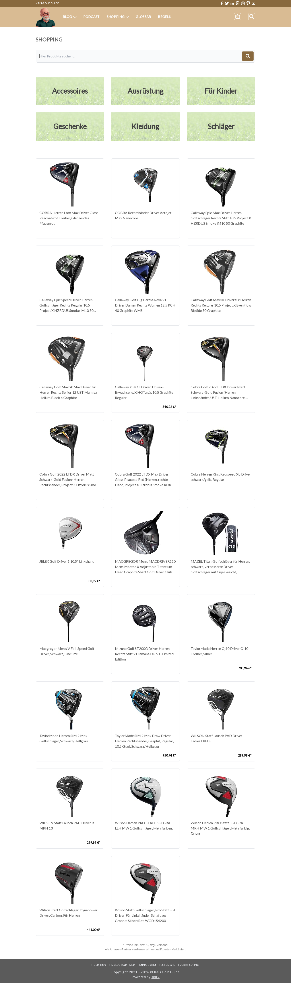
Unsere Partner (122, 965)
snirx (155, 977)
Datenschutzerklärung (179, 965)
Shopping (118, 17)
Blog (70, 17)
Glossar (143, 17)
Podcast (91, 17)
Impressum (147, 965)
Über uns (98, 965)
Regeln (164, 17)
